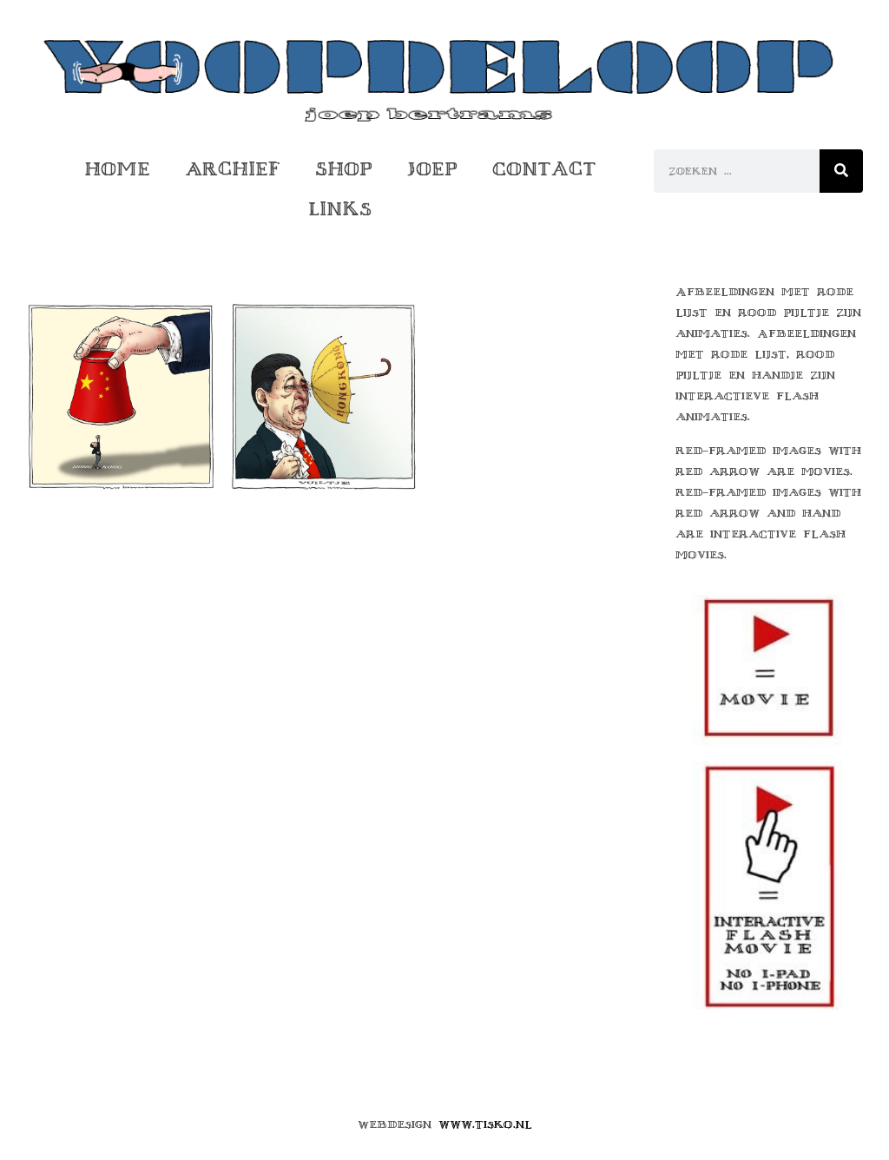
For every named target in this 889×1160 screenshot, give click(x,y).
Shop (343, 169)
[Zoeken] (841, 171)
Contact (544, 169)
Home (117, 169)
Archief (232, 169)
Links (340, 209)
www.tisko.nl (485, 1124)
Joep (432, 169)
